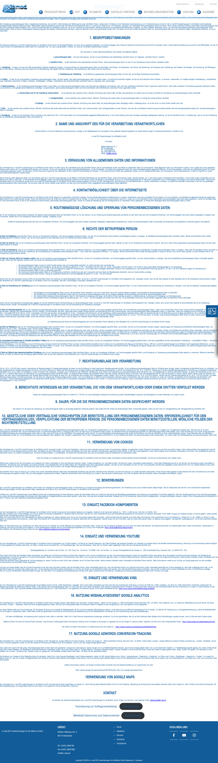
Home (119, 727)
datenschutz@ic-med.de (158, 700)
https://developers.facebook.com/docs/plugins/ (54, 529)
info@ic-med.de (111, 153)
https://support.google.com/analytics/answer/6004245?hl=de (136, 627)
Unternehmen (182, 4)
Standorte (199, 4)
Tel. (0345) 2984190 (66, 746)
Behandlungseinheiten (155, 12)
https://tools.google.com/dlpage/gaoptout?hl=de (198, 622)
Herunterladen (131, 706)
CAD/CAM (185, 12)
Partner (213, 4)
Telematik (92, 12)
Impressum (139, 760)
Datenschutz (129, 760)
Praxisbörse (121, 743)
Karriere (120, 735)
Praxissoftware (52, 12)
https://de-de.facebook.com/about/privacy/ (119, 527)
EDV (74, 12)
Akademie (205, 12)
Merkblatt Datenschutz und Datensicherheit (96, 715)
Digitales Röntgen (120, 12)
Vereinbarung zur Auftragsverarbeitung (96, 706)
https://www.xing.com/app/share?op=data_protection (137, 588)
